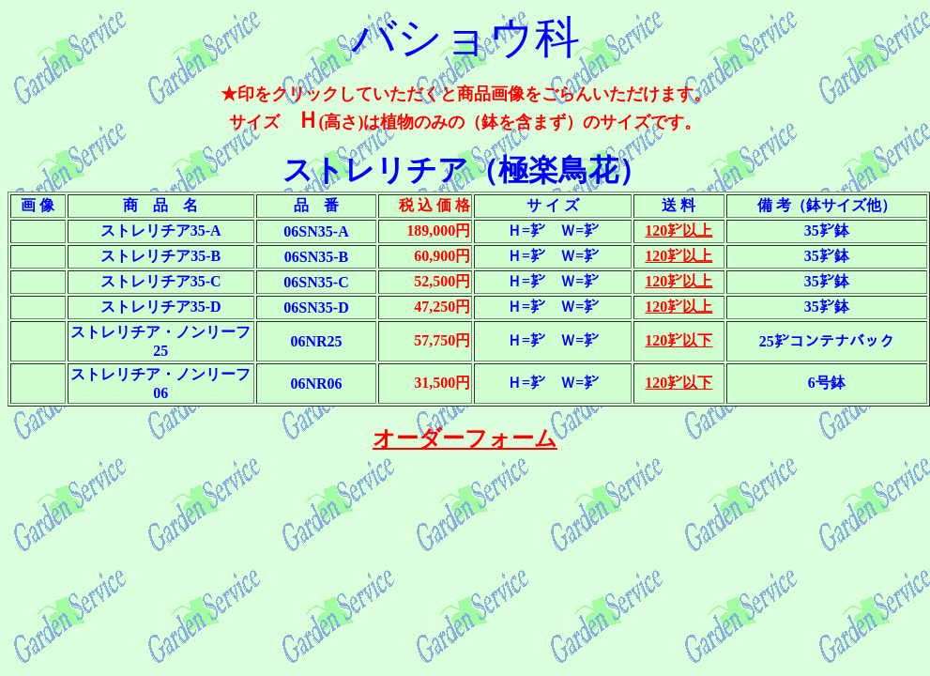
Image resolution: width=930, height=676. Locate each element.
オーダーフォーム (465, 438)
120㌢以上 (678, 230)
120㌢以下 (678, 340)
